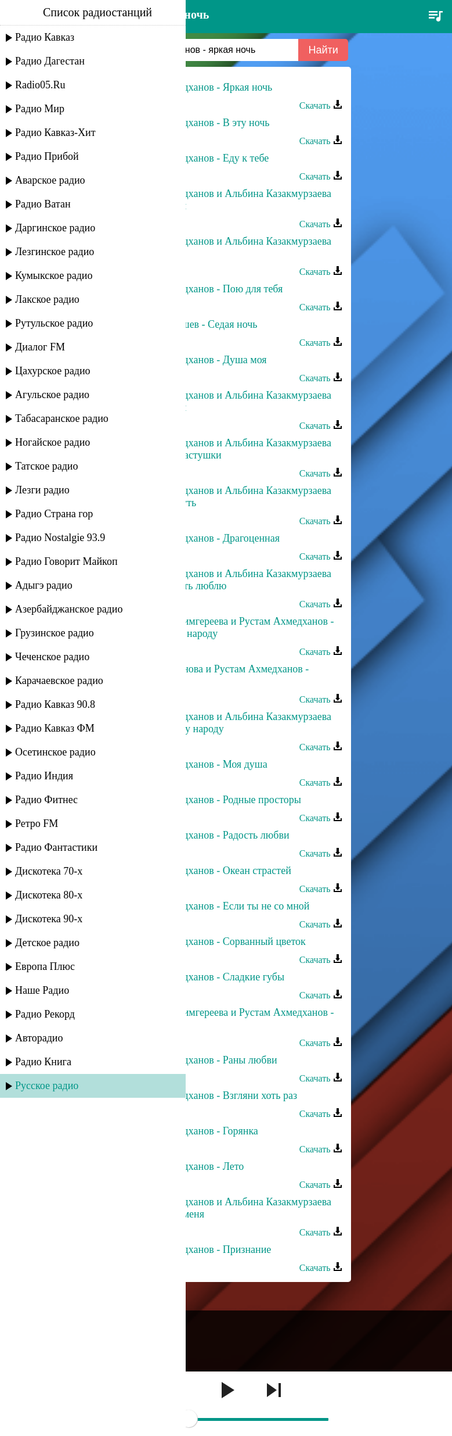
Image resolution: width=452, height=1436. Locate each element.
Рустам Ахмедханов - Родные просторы (213, 799)
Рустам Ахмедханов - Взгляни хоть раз (211, 1095)
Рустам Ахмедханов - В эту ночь (197, 122)
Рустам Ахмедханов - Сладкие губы (205, 977)
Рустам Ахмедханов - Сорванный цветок (215, 941)
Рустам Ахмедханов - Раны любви (201, 1060)
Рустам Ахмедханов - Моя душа (196, 764)
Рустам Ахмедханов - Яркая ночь (199, 87)
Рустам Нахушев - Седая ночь (191, 324)
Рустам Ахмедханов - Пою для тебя (204, 289)
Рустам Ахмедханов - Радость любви (207, 835)
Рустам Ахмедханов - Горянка (191, 1131)
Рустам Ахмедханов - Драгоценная (202, 538)
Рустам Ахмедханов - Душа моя (196, 360)
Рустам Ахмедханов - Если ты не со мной (217, 906)
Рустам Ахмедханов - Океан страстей (208, 870)
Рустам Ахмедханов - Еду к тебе (197, 158)
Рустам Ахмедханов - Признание (198, 1249)
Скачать (320, 105)
